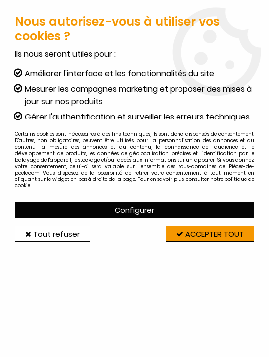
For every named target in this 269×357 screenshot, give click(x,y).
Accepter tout (210, 234)
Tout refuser (52, 234)
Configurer (134, 210)
